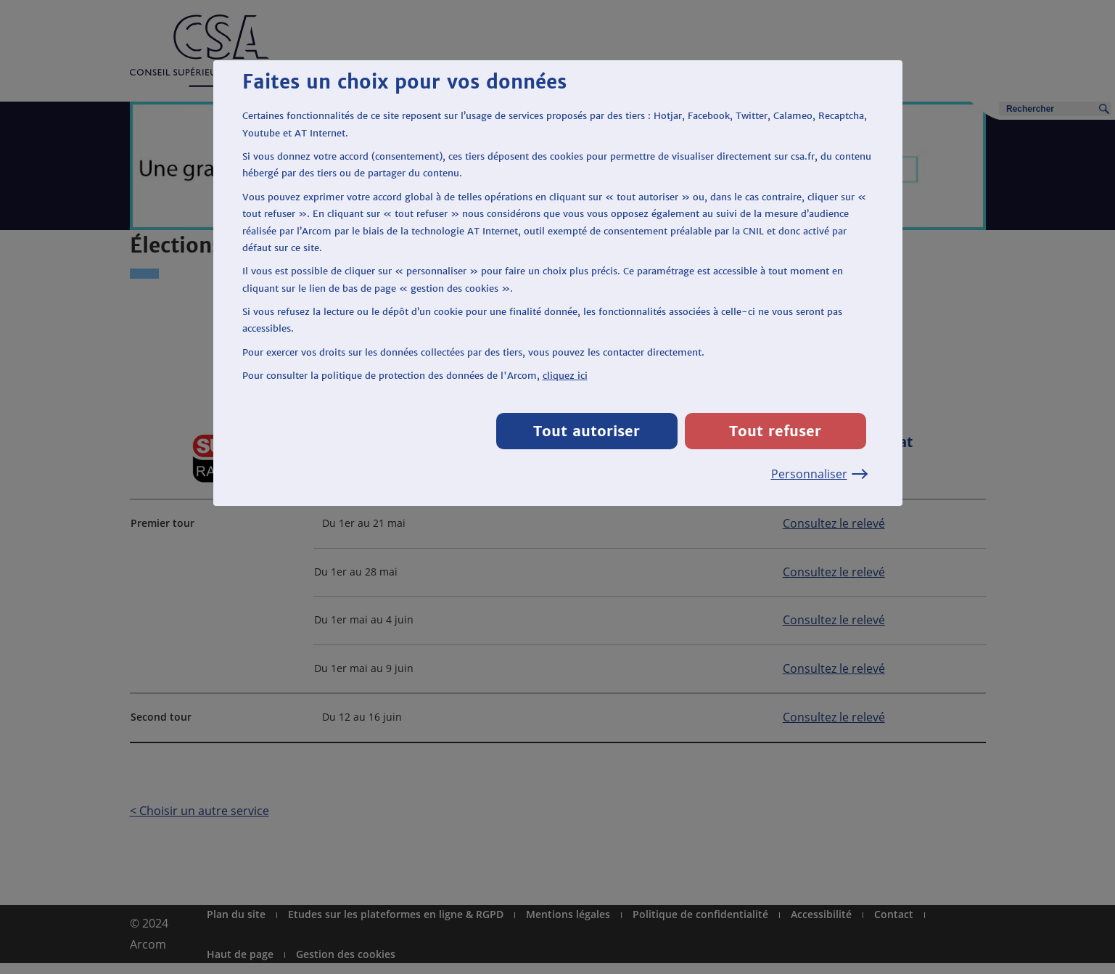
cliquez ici (565, 375)
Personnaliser (818, 474)
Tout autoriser (586, 431)
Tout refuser (775, 431)
